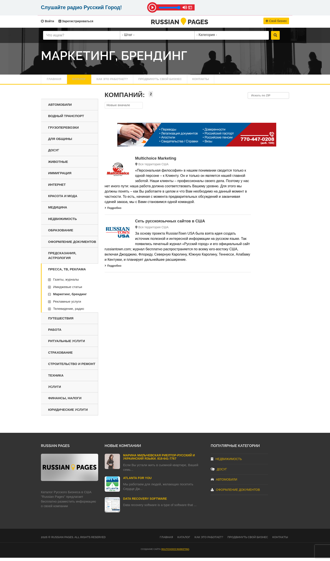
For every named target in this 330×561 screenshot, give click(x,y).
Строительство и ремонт (71, 367)
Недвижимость (62, 222)
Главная (55, 81)
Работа (54, 333)
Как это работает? (120, 81)
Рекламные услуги (67, 305)
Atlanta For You (137, 481)
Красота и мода (62, 199)
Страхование (60, 356)
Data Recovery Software (145, 502)
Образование (60, 233)
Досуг (53, 153)
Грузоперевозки (63, 131)
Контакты (219, 81)
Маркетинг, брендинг (70, 297)
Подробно (113, 211)
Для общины (60, 142)
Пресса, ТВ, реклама (67, 272)
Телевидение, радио (68, 312)
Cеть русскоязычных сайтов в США (170, 224)
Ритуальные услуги (66, 344)
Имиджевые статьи (67, 290)
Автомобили (60, 108)
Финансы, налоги (64, 401)
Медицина (57, 211)
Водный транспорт (66, 119)
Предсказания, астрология (62, 258)
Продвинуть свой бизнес (174, 81)
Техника (56, 378)
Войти (47, 21)
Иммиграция (59, 176)
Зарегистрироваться (76, 21)
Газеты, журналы (66, 283)
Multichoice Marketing (155, 161)
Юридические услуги (68, 413)
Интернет (57, 188)
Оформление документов (72, 245)
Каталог (82, 81)
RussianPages (179, 22)
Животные (58, 165)
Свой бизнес (276, 21)
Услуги (54, 390)
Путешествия (60, 321)
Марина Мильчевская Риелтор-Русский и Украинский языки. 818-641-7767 (159, 460)
